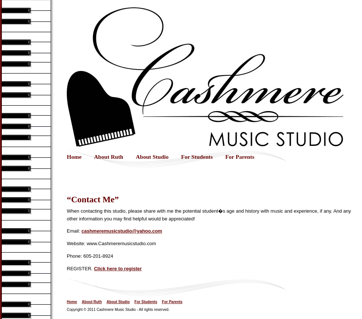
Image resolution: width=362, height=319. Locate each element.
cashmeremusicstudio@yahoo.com (122, 231)
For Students (197, 157)
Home (74, 157)
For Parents (240, 157)
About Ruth (108, 157)
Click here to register (118, 268)
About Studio (152, 157)
